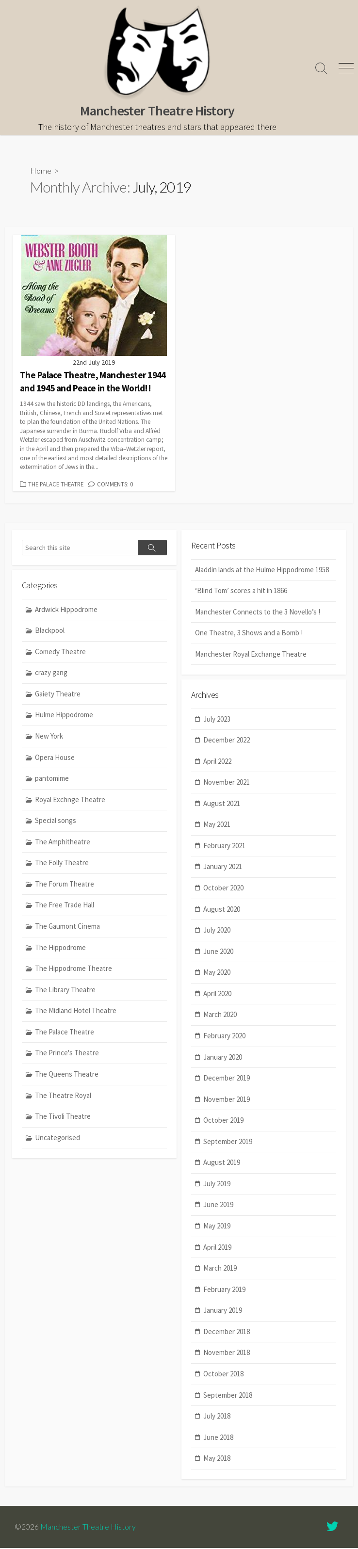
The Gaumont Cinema (67, 927)
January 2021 (222, 867)
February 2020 (224, 1037)
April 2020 (217, 994)
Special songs (55, 821)
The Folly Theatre (62, 863)
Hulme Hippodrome (64, 715)
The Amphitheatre (62, 842)
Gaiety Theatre (58, 694)
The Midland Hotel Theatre (75, 1011)
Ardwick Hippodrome (66, 610)
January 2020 (222, 1058)
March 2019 (220, 1269)
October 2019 (223, 1121)
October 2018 (223, 1375)
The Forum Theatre (64, 884)
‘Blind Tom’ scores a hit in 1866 (241, 591)
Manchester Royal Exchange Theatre (251, 655)
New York (49, 737)
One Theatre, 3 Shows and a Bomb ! (249, 633)
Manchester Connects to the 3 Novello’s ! (257, 612)
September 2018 (227, 1396)
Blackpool (50, 631)
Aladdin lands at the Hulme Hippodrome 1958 (262, 570)
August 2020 (221, 910)
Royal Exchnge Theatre (70, 800)
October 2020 (223, 889)
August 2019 (221, 1163)
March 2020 (220, 1015)
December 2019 (226, 1079)
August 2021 (221, 804)
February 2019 (224, 1290)
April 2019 (217, 1248)
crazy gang (51, 673)
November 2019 (226, 1100)
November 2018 (226, 1353)
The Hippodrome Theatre (73, 969)
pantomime (52, 779)
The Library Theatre (65, 990)
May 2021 (216, 825)
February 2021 (224, 846)
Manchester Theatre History (88, 1527)
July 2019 (216, 1184)
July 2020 (216, 931)
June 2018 (218, 1438)
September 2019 (227, 1142)
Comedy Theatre (60, 652)
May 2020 (216, 973)
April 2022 (217, 762)
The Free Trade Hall (64, 905)
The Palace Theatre (55, 484)
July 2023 (216, 720)
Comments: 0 (115, 484)
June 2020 (218, 952)
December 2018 (226, 1332)
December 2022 (226, 741)
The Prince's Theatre (67, 1053)
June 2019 (218, 1205)
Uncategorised (57, 1138)
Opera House (55, 758)
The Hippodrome (60, 948)
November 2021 (226, 783)
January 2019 (222, 1311)
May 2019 (216, 1227)
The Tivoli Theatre (63, 1117)
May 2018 (216, 1459)
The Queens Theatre (66, 1075)
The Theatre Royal (63, 1096)
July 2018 (216, 1417)
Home (40, 171)
